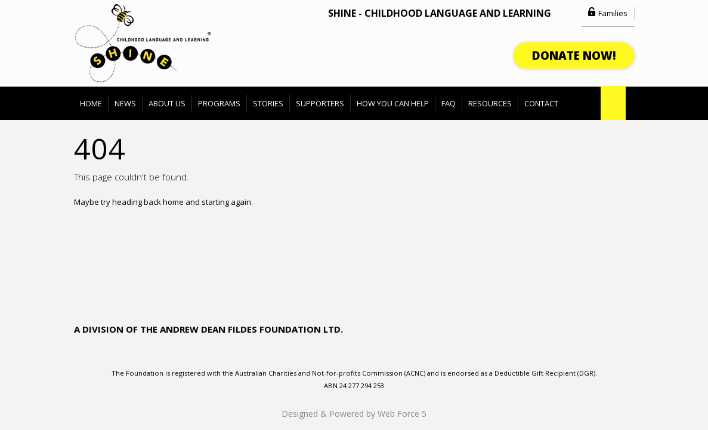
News (125, 103)
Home (91, 103)
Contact (541, 103)
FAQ (448, 103)
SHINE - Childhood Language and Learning (439, 13)
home (173, 201)
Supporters (320, 103)
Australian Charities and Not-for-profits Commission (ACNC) (331, 372)
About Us (167, 103)
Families (612, 13)
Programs (219, 103)
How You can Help (393, 103)
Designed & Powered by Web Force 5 (354, 413)
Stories (268, 103)
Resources (490, 103)
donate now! (574, 55)
